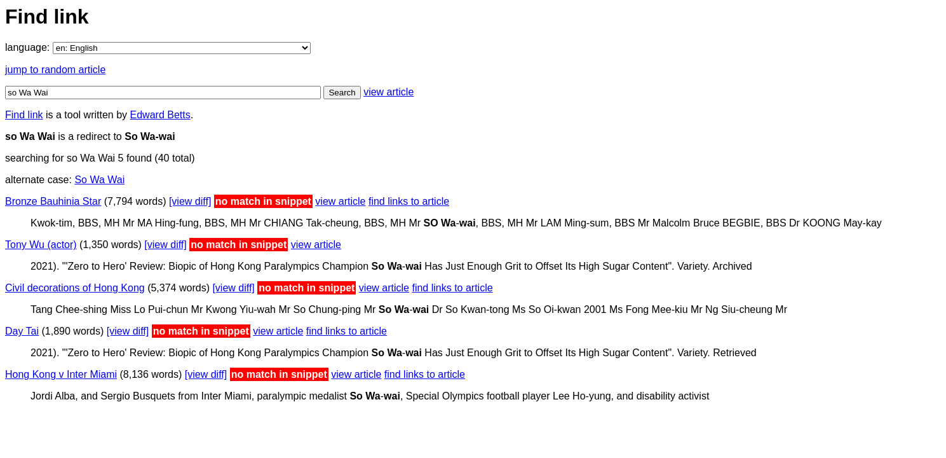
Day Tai (22, 331)
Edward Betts (160, 114)
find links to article (408, 201)
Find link (24, 114)
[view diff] (190, 201)
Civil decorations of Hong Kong (75, 287)
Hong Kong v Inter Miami (61, 374)
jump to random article (55, 69)
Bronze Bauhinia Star (53, 201)
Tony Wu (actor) (41, 244)
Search (341, 92)
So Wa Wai (99, 179)
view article (388, 92)
